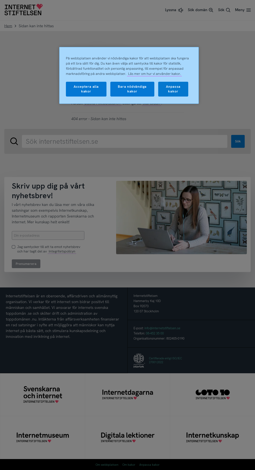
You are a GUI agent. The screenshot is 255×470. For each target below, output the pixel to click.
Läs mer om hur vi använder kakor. (154, 73)
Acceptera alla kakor (86, 89)
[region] (129, 75)
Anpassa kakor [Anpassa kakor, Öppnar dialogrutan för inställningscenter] (173, 89)
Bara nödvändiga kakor (132, 89)
